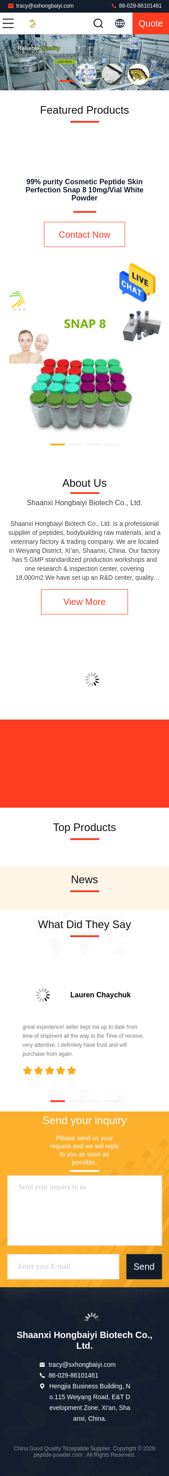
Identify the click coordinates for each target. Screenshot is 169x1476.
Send (144, 1267)
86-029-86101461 (136, 5)
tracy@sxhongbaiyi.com (40, 5)
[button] (66, 81)
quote (150, 23)
